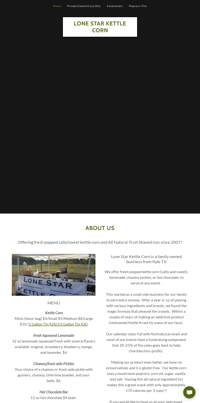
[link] (100, 31)
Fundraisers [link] (115, 6)
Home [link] (57, 6)
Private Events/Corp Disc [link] (84, 6)
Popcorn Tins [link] (138, 6)
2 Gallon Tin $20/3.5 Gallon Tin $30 (58, 324)
